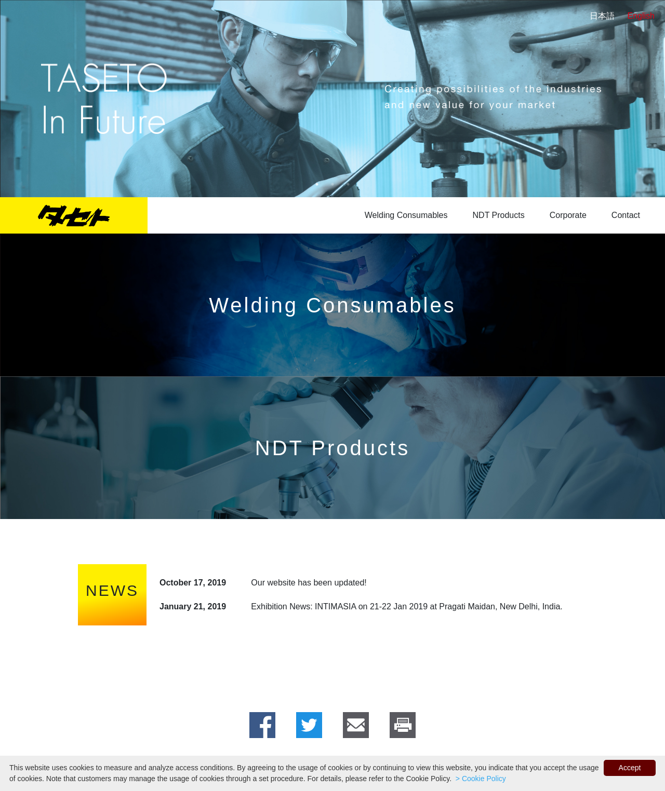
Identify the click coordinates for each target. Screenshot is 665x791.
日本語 (602, 15)
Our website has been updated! (308, 582)
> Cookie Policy (480, 778)
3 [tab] (348, 184)
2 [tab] (332, 184)
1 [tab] (317, 184)
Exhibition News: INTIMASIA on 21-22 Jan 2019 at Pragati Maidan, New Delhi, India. (406, 606)
